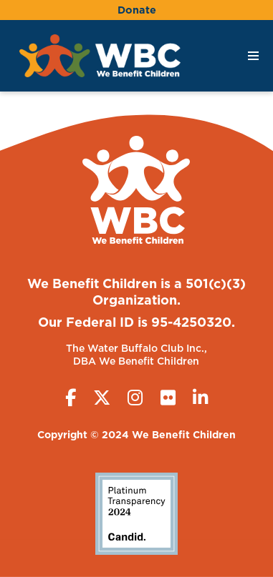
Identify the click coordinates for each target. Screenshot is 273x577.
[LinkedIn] (200, 397)
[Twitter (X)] (101, 397)
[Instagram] (135, 397)
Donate (137, 9)
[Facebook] (70, 397)
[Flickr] (168, 397)
